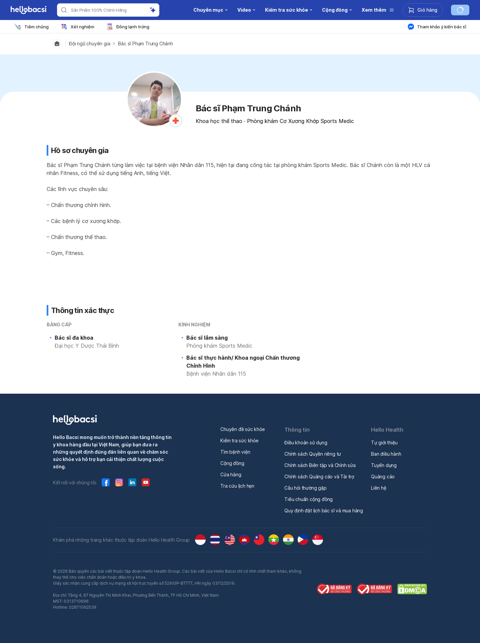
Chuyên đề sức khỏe (242, 429)
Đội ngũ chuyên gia (89, 43)
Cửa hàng (230, 474)
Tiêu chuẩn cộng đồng (308, 499)
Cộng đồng (232, 463)
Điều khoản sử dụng (305, 442)
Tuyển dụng (384, 465)
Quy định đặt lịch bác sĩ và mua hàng (323, 510)
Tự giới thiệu (384, 442)
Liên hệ (378, 488)
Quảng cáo (383, 476)
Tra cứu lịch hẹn (237, 486)
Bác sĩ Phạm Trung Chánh (145, 43)
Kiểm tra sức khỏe (239, 440)
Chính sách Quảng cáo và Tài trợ (319, 476)
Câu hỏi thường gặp (305, 488)
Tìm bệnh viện (235, 452)
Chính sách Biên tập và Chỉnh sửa (320, 465)
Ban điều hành (386, 454)
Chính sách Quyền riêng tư (312, 454)
